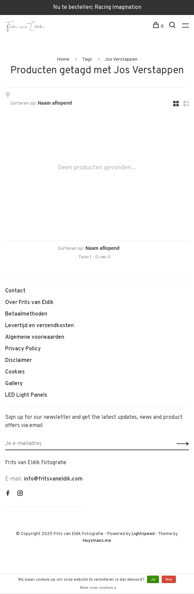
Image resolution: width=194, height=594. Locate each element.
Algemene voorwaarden (34, 337)
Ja (153, 579)
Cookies (15, 372)
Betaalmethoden (26, 314)
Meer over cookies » (98, 588)
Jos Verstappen (121, 59)
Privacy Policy (23, 349)
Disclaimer (18, 360)
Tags (87, 59)
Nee (168, 579)
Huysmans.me (97, 541)
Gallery (14, 383)
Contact (15, 291)
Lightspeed (143, 534)
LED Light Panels (26, 395)
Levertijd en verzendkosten (39, 325)
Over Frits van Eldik (29, 302)
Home (63, 59)
